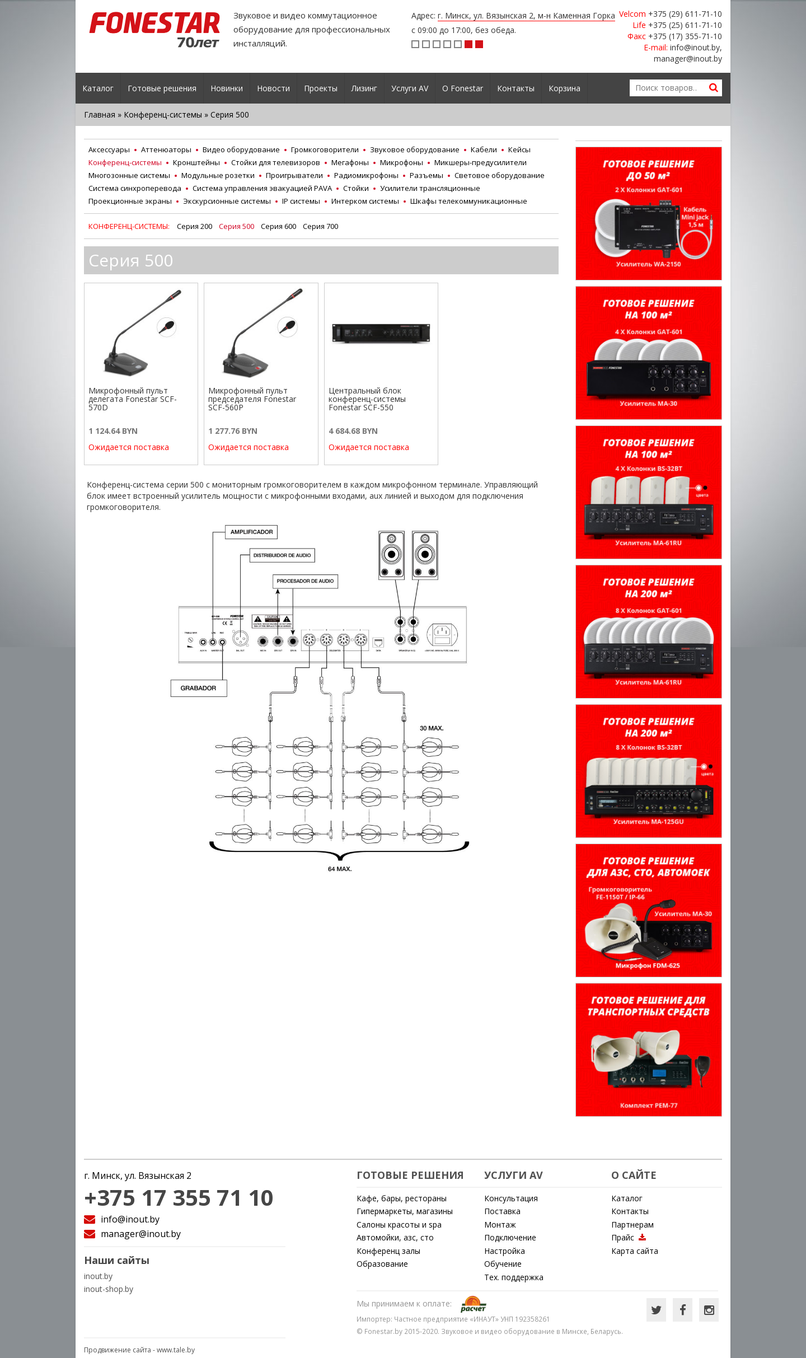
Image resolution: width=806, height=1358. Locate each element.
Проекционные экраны (130, 201)
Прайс (628, 1237)
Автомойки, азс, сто (395, 1237)
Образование (382, 1263)
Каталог (98, 88)
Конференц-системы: (129, 226)
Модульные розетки (218, 175)
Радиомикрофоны (366, 175)
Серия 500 (236, 226)
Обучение (503, 1263)
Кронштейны (196, 162)
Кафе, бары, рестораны (402, 1198)
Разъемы (426, 175)
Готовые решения (162, 88)
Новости (273, 88)
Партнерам (632, 1224)
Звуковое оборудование (415, 149)
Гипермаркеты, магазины (405, 1211)
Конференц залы (388, 1250)
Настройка (504, 1250)
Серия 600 (278, 226)
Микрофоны (401, 162)
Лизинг (364, 88)
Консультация (511, 1198)
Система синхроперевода (134, 188)
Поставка (502, 1211)
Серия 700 (320, 226)
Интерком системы (365, 201)
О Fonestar (462, 88)
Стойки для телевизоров (275, 162)
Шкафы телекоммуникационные (468, 201)
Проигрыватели (294, 175)
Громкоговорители (325, 149)
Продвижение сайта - (139, 1350)
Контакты (516, 88)
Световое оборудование (499, 175)
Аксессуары (109, 149)
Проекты (321, 88)
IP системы (301, 201)
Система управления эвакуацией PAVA (262, 188)
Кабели (484, 149)
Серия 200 (194, 226)
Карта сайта (634, 1250)
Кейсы (519, 149)
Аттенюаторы (166, 149)
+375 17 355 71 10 (179, 1197)
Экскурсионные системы (227, 201)
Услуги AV (409, 88)
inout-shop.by (108, 1289)
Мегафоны (350, 162)
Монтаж (500, 1224)
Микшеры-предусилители (480, 162)
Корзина (564, 88)
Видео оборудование (241, 149)
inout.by (98, 1276)
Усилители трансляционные (430, 188)
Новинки (226, 88)
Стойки (356, 188)
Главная (99, 114)
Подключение (510, 1237)
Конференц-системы (163, 114)
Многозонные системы (129, 175)
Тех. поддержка (513, 1277)
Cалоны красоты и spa (399, 1224)
